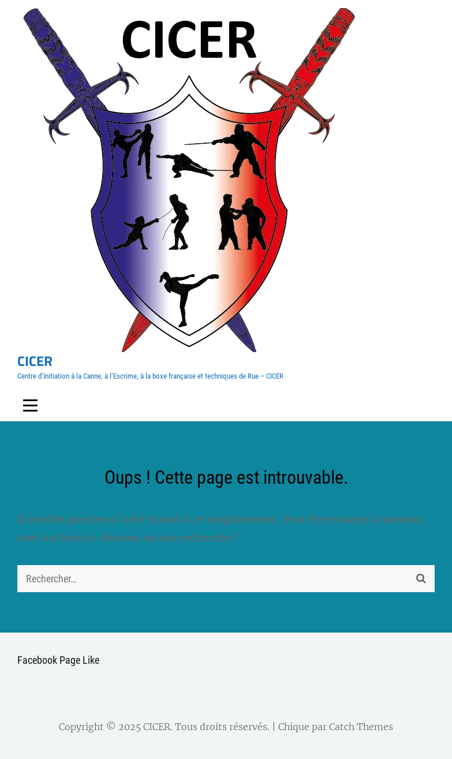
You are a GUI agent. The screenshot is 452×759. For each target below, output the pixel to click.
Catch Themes (361, 726)
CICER (35, 360)
